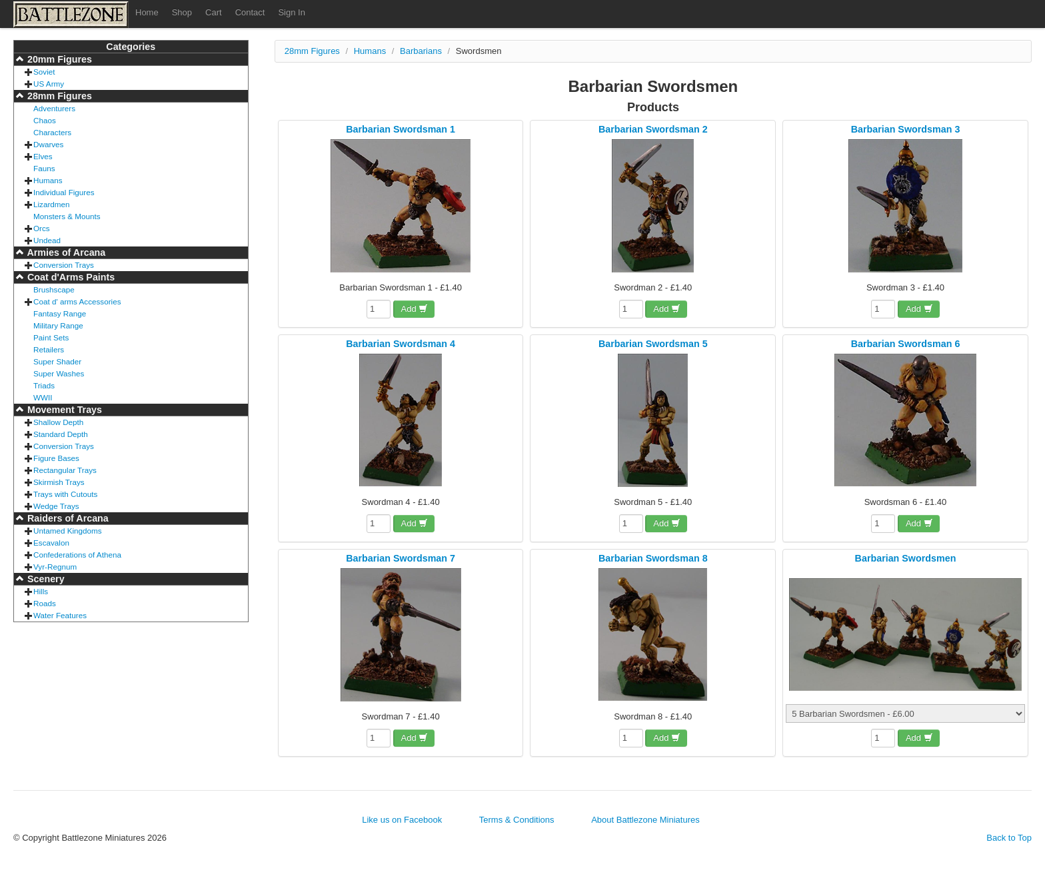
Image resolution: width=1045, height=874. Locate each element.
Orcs (41, 228)
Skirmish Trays (59, 482)
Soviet (44, 71)
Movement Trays (63, 409)
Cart (213, 12)
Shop (182, 12)
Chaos (44, 120)
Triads (44, 385)
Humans (48, 180)
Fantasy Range (59, 313)
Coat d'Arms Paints (70, 277)
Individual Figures (64, 192)
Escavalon (51, 542)
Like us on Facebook (402, 820)
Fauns (44, 168)
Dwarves (48, 144)
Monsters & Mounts (67, 216)
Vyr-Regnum (55, 566)
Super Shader (57, 361)
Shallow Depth (58, 422)
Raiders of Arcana (67, 518)
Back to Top (1009, 838)
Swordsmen (479, 51)
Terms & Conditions (516, 820)
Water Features (60, 615)
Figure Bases (56, 458)
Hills (40, 591)
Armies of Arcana (65, 252)
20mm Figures (58, 59)
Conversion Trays (63, 264)
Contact (250, 12)
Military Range (58, 325)
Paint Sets (51, 337)
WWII (43, 397)
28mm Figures (58, 96)
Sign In (291, 12)
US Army (48, 83)
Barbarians (421, 51)
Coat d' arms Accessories (77, 301)
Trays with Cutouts (65, 494)
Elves (43, 156)
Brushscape (54, 289)
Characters (52, 132)
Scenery (45, 579)
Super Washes (58, 373)
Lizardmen (51, 204)
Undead (47, 240)
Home (147, 12)
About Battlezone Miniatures (645, 820)
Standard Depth (60, 434)
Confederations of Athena (77, 554)
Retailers (48, 349)
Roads (44, 603)
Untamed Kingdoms (67, 530)
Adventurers (54, 108)
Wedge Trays (56, 506)
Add (415, 309)
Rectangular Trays (65, 470)
